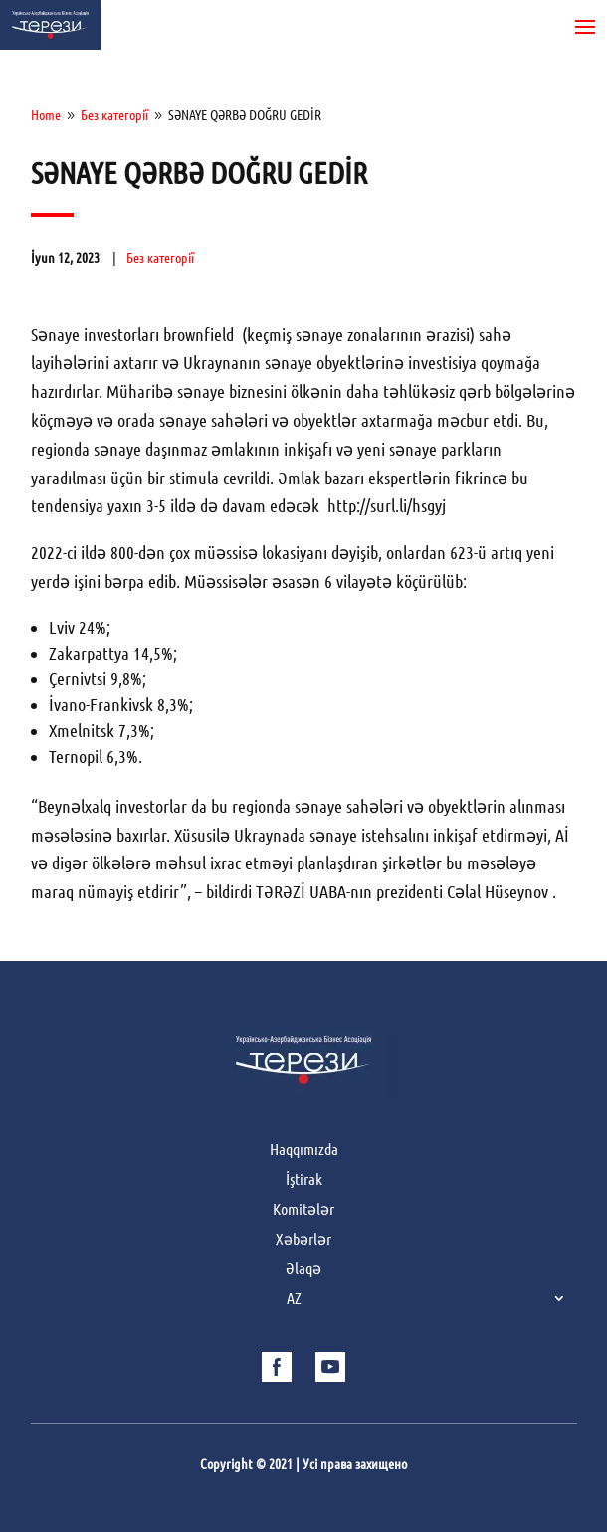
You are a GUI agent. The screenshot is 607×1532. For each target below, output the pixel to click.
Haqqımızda (304, 1150)
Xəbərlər (303, 1239)
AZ (294, 1299)
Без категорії (160, 258)
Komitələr (303, 1210)
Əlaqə (303, 1269)
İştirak (304, 1180)
